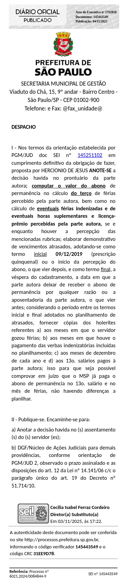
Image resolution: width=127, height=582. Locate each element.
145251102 (90, 155)
